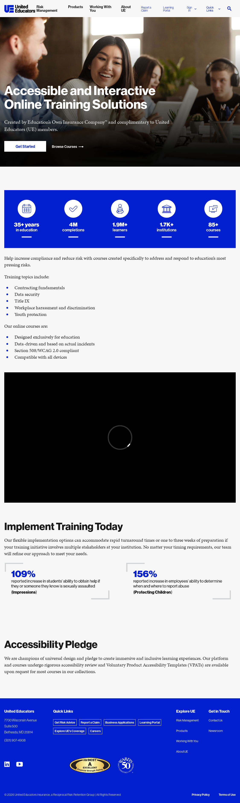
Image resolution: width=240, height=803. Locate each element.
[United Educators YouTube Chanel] (19, 764)
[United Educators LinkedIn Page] (7, 764)
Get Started (25, 146)
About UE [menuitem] (126, 8)
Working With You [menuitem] (100, 8)
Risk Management (187, 720)
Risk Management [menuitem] (47, 8)
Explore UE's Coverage (70, 731)
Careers (95, 731)
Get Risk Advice (65, 722)
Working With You (187, 741)
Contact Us (215, 720)
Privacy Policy (201, 794)
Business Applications (119, 722)
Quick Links (213, 9)
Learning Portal (168, 9)
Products (182, 731)
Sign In (191, 9)
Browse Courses (67, 146)
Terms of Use (227, 794)
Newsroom (216, 731)
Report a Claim (146, 9)
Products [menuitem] (75, 7)
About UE (182, 751)
